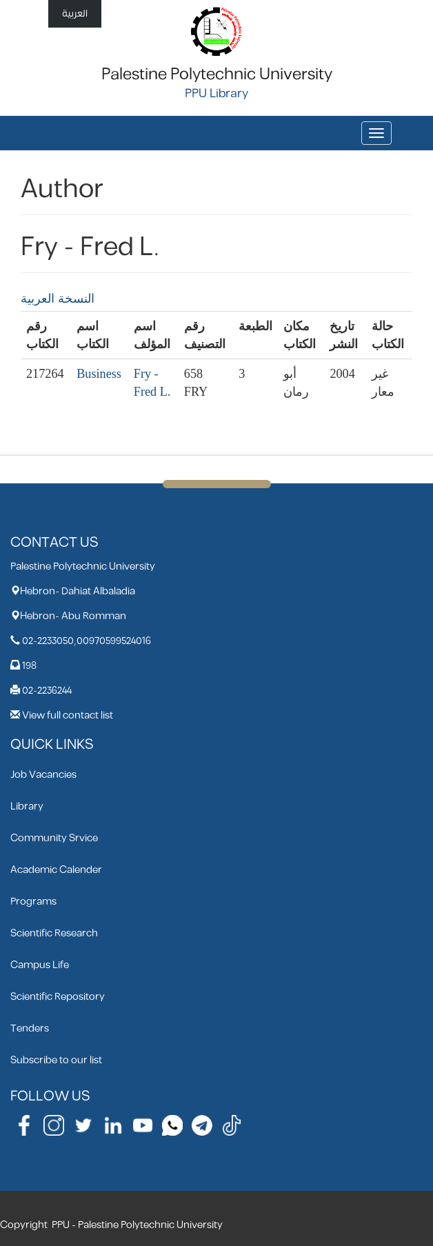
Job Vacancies (43, 775)
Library (26, 806)
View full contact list (67, 715)
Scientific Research (54, 933)
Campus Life (39, 965)
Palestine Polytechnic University (216, 74)
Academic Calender (56, 870)
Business (99, 374)
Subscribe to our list (56, 1060)
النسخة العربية (57, 298)
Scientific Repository (57, 997)
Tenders (29, 1028)
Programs (33, 902)
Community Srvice (54, 838)
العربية (75, 13)
